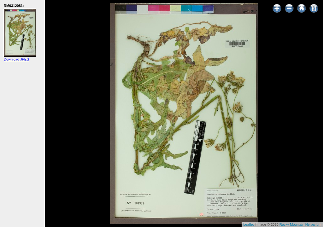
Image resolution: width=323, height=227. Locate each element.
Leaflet (248, 224)
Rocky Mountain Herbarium (300, 224)
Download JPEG (16, 59)
